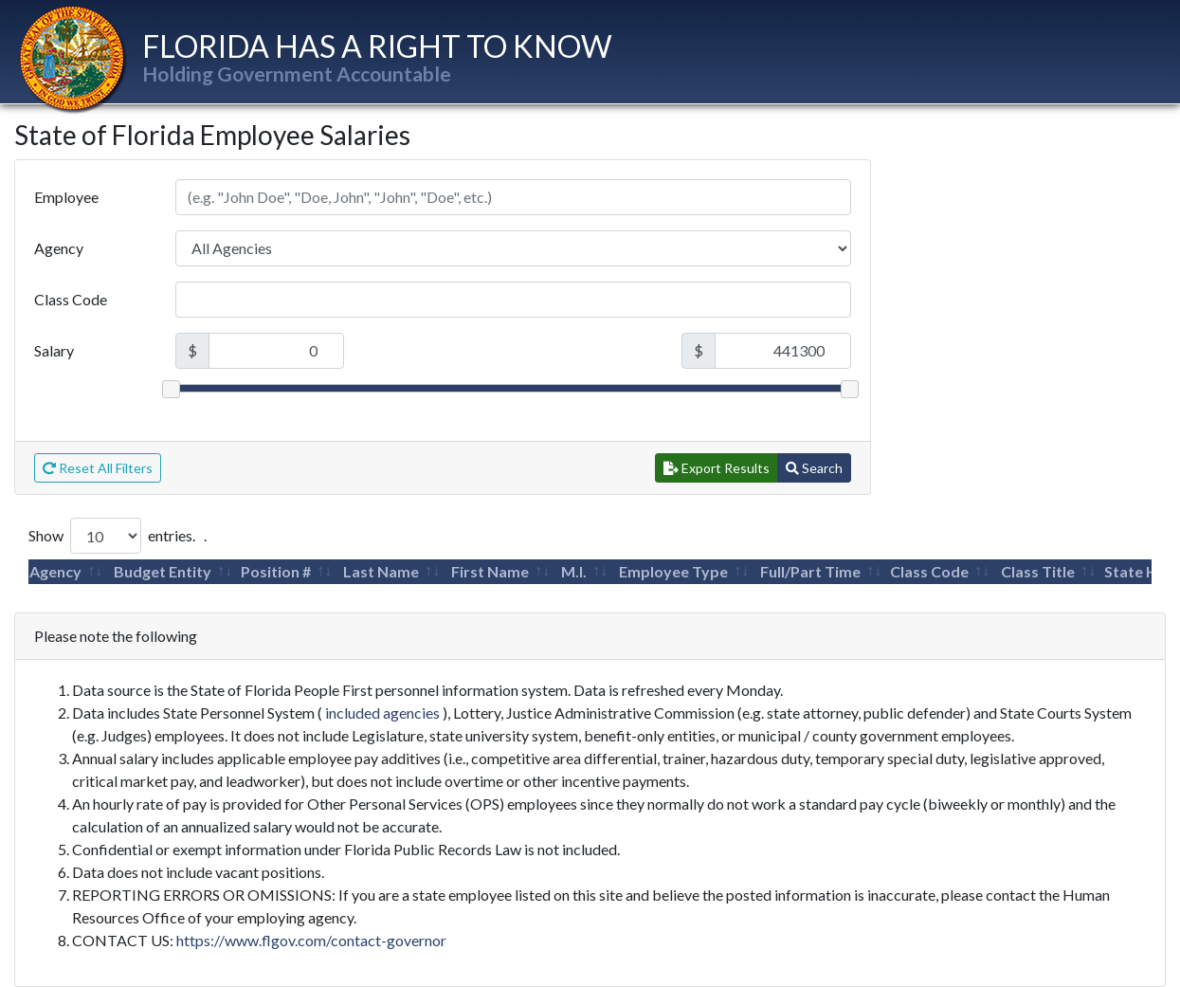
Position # (276, 571)
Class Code (70, 299)
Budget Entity (162, 571)
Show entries (110, 536)
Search (814, 468)
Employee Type (673, 571)
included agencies (382, 713)
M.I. (574, 571)
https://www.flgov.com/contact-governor (311, 940)
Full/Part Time (810, 571)
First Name (490, 571)
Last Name (381, 571)
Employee (66, 197)
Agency (58, 248)
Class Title (1038, 571)
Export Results (716, 468)
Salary (54, 350)
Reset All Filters (98, 468)
